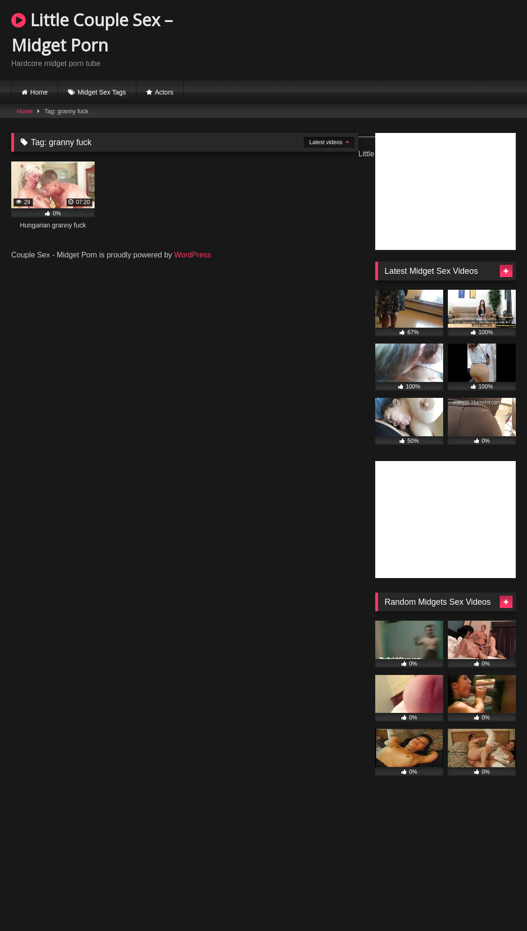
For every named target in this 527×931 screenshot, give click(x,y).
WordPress (192, 255)
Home (39, 92)
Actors (164, 92)
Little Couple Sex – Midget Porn (91, 32)
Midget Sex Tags (102, 92)
